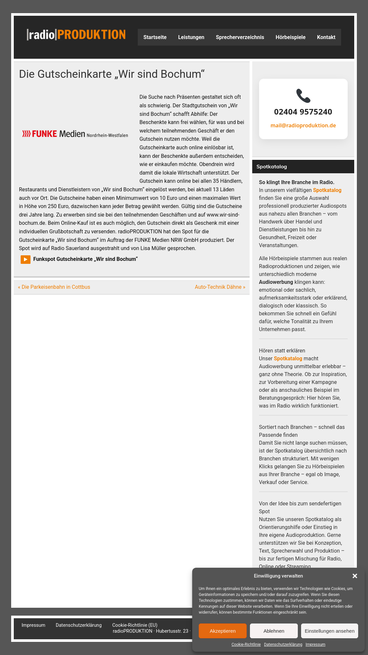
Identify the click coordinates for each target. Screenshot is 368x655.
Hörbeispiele (291, 37)
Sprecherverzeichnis (240, 37)
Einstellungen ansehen (330, 631)
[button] (355, 576)
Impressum (315, 644)
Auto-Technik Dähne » (220, 287)
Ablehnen (273, 631)
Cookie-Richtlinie (246, 644)
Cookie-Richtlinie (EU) (134, 625)
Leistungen (191, 37)
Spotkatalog (327, 190)
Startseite (155, 37)
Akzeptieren (222, 631)
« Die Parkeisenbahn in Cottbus (54, 287)
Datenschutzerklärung (283, 644)
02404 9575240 (303, 112)
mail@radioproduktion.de (303, 125)
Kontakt (326, 37)
